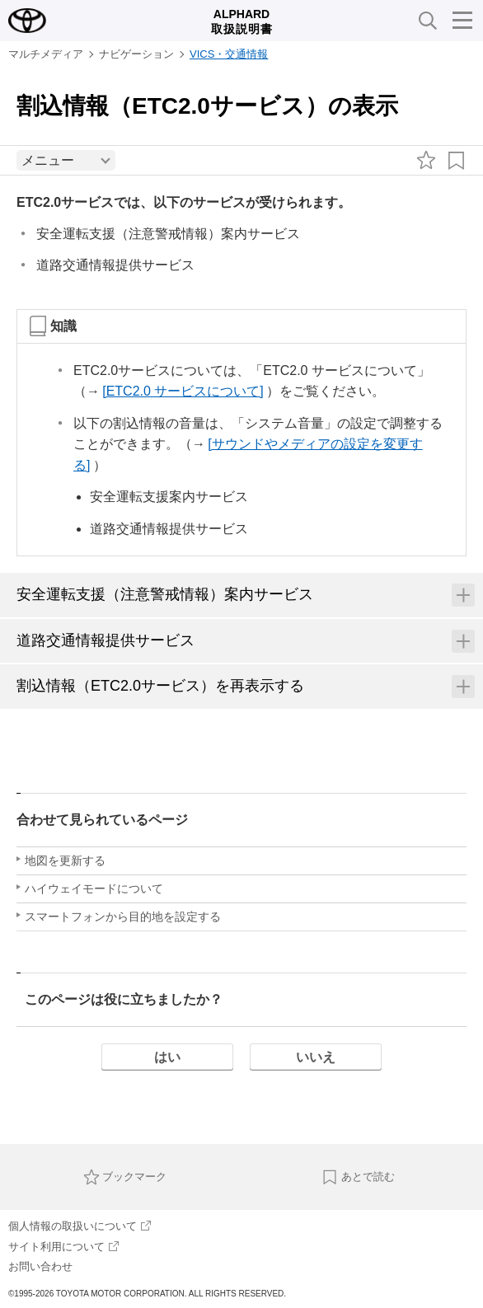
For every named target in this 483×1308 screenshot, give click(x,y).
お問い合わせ (40, 1266)
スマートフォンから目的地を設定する (123, 916)
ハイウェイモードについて (94, 888)
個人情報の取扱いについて (79, 1226)
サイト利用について (63, 1246)
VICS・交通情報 (229, 54)
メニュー (47, 160)
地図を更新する (65, 860)
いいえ (315, 1057)
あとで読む (358, 1177)
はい (167, 1057)
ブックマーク (125, 1177)
